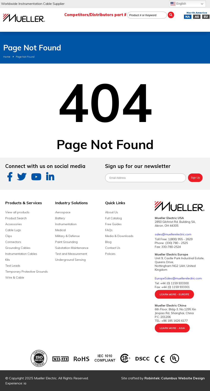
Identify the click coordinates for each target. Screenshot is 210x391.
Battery (60, 218)
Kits (7, 260)
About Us (111, 212)
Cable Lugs (13, 230)
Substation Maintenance (71, 248)
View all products (17, 212)
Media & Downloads (119, 236)
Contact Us (112, 248)
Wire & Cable (14, 277)
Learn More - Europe (174, 294)
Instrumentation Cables (21, 254)
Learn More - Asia (172, 328)
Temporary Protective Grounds (26, 271)
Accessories (13, 224)
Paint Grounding (66, 242)
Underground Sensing (70, 260)
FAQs (109, 230)
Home (6, 56)
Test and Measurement (71, 254)
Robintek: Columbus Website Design (174, 378)
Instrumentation (66, 224)
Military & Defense (67, 236)
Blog (108, 242)
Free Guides (113, 224)
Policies (110, 254)
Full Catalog (113, 218)
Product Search (16, 218)
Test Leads (12, 266)
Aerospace (62, 212)
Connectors (13, 242)
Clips (8, 236)
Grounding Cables (17, 248)
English (178, 3)
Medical (60, 230)
